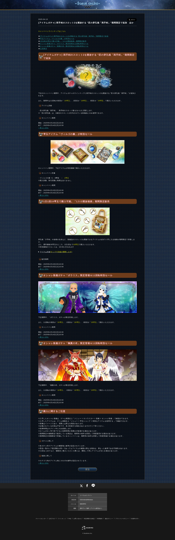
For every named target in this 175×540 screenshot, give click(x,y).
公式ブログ (52, 518)
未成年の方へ (135, 518)
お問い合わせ (78, 518)
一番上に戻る (43, 128)
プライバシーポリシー (122, 518)
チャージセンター (41, 518)
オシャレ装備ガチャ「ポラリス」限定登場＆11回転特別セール (64, 43)
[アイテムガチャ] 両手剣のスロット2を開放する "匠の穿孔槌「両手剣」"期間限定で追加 (74, 36)
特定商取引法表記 (89, 518)
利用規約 (100, 518)
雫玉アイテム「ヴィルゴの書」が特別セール (57, 38)
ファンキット (62, 518)
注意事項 (43, 48)
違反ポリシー (109, 518)
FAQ (69, 518)
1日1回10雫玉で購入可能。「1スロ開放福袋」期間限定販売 (63, 41)
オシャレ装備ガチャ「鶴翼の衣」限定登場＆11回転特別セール (64, 46)
